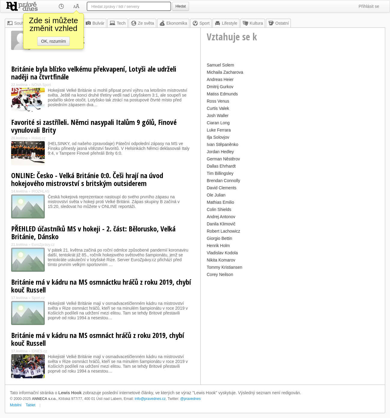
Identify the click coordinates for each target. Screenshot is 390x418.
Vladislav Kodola (222, 252)
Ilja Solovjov (218, 137)
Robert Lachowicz (223, 231)
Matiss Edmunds (222, 93)
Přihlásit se (369, 6)
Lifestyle (226, 23)
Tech (117, 23)
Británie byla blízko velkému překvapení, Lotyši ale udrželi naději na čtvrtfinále (93, 73)
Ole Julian (216, 195)
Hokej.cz (38, 138)
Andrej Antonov (221, 216)
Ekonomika (173, 23)
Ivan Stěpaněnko (222, 144)
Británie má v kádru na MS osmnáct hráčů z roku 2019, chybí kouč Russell (97, 339)
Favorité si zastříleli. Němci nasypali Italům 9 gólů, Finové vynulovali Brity (94, 126)
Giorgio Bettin (219, 238)
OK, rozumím (53, 41)
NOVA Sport (41, 85)
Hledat (180, 6)
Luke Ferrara (219, 130)
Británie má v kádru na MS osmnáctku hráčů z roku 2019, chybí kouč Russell (101, 286)
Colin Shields (219, 209)
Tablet (30, 405)
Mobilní (16, 405)
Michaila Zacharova (225, 72)
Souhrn (17, 23)
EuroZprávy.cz (43, 245)
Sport (200, 23)
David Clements (221, 187)
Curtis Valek (218, 108)
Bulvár (95, 23)
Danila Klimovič (221, 223)
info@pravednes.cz (150, 399)
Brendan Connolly (223, 180)
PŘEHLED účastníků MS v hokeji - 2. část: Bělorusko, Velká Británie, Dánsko (93, 232)
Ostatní (278, 23)
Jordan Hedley (220, 151)
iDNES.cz (39, 351)
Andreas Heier (220, 79)
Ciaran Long (218, 122)
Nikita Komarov (221, 260)
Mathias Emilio (220, 202)
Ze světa (142, 23)
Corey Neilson (220, 274)
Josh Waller (218, 115)
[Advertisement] (293, 321)
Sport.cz (38, 298)
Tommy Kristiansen (224, 267)
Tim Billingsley (220, 173)
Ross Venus (218, 101)
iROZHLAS (40, 191)
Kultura (252, 23)
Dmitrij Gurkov (220, 86)
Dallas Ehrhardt (221, 166)
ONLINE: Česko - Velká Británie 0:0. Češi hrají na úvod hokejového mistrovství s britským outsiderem (87, 179)
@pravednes (190, 399)
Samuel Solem (220, 65)
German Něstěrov (223, 158)
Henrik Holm (218, 245)
